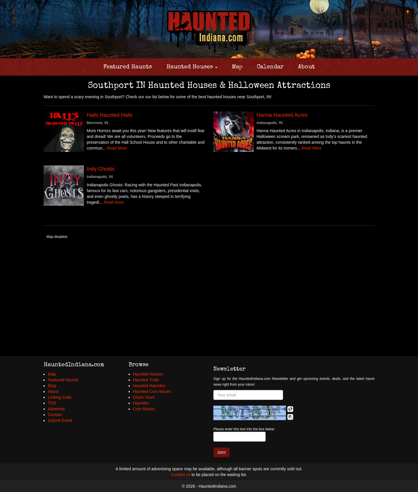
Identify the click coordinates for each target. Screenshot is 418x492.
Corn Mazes (144, 409)
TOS (52, 403)
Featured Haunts (127, 67)
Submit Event (60, 420)
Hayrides (141, 403)
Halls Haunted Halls (110, 115)
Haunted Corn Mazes (152, 391)
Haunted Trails (146, 380)
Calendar (270, 67)
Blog (52, 385)
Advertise (56, 409)
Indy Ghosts (101, 169)
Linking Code (60, 397)
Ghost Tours (144, 397)
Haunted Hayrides (149, 385)
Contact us (180, 474)
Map (237, 67)
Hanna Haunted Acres (282, 115)
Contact (55, 414)
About (306, 67)
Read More (117, 148)
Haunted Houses (191, 67)
